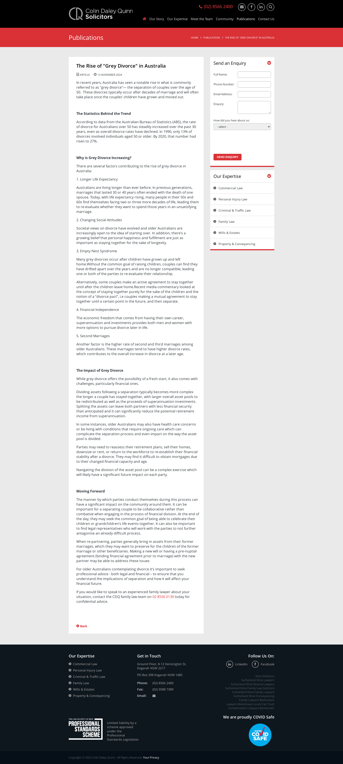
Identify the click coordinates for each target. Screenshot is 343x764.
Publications (246, 19)
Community (225, 19)
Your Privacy (151, 757)
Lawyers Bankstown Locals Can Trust (250, 704)
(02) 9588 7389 (162, 689)
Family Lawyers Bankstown (256, 700)
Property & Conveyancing (237, 244)
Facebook (263, 664)
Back (83, 626)
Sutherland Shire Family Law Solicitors (249, 688)
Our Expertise (177, 19)
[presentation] (241, 140)
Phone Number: (224, 84)
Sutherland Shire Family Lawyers (253, 692)
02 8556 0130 (163, 596)
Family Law (226, 221)
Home (194, 37)
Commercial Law (231, 188)
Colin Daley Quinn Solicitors (101, 13)
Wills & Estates (229, 233)
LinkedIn (237, 664)
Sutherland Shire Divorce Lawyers (252, 684)
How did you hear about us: (232, 120)
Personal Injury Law (233, 199)
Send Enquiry (227, 157)
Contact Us (266, 19)
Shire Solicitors (264, 676)
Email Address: (223, 94)
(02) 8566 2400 (162, 683)
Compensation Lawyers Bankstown (251, 708)
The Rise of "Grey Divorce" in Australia (249, 37)
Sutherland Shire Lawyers (257, 680)
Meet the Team (202, 19)
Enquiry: (219, 104)
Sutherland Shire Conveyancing (254, 696)
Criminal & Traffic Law (235, 210)
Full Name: (220, 74)
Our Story (156, 19)
